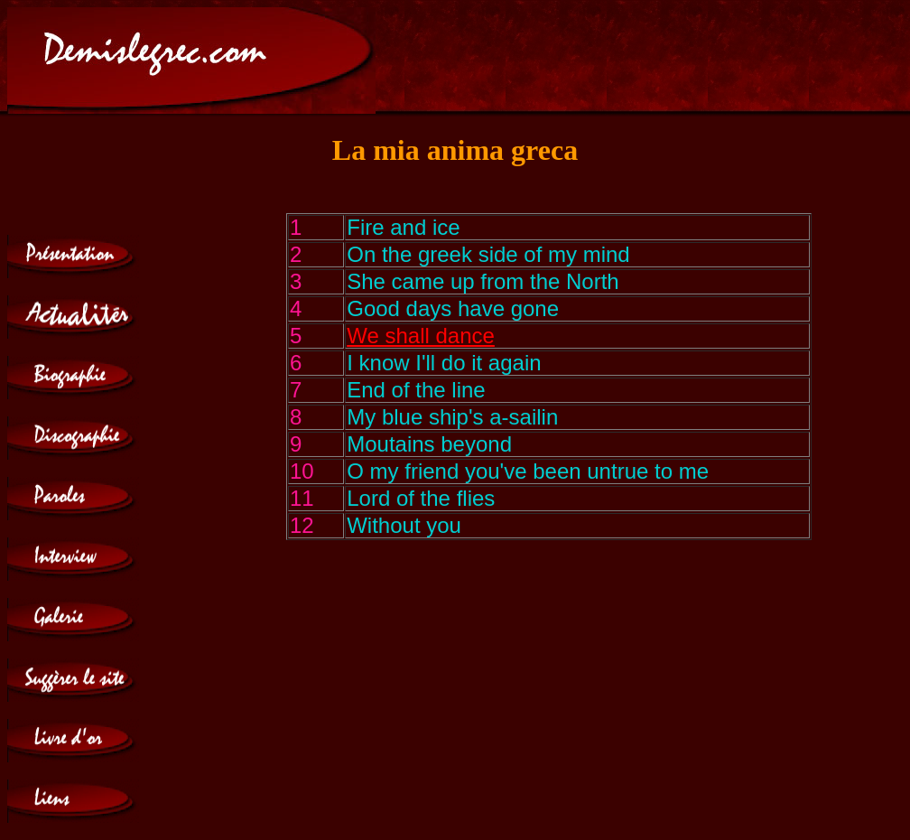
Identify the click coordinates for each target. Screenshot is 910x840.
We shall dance (421, 335)
